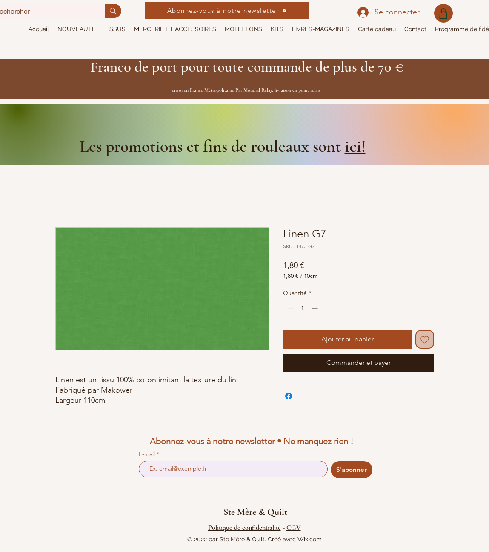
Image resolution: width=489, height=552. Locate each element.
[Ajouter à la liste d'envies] (424, 339)
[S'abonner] (351, 469)
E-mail (148, 454)
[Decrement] (289, 308)
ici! (355, 146)
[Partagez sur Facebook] (288, 396)
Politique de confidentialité (244, 527)
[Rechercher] (113, 11)
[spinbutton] (302, 308)
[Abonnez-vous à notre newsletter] (227, 10)
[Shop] (443, 13)
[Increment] (315, 308)
